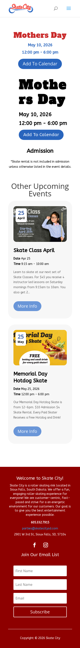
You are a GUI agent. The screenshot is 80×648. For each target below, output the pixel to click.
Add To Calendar (40, 64)
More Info (27, 306)
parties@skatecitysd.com (40, 528)
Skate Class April (34, 250)
